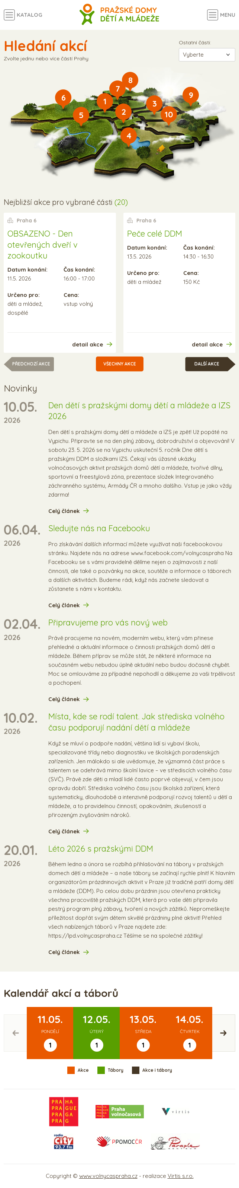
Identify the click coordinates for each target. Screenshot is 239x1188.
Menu (227, 14)
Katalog (29, 14)
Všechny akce (119, 364)
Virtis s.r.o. (181, 1175)
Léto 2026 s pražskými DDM (100, 848)
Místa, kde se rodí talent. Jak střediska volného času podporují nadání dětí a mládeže (136, 722)
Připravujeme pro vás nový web (108, 622)
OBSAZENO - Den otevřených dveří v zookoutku (42, 244)
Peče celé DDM (154, 233)
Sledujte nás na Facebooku (99, 528)
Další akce (206, 364)
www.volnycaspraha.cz (108, 1175)
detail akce (87, 344)
